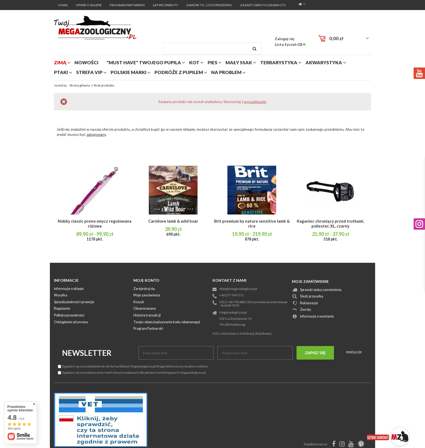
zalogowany (96, 134)
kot (194, 62)
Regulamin (62, 309)
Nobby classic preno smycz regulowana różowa (94, 223)
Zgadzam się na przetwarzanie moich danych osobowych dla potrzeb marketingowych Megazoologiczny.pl (132, 372)
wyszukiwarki (255, 101)
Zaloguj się (284, 38)
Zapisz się (315, 353)
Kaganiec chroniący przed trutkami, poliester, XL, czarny (330, 223)
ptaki (61, 72)
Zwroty (305, 310)
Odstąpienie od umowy (71, 322)
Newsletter (86, 352)
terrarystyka (278, 62)
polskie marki (128, 72)
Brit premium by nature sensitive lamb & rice (252, 223)
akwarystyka (323, 62)
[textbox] (212, 49)
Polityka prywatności (69, 315)
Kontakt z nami (229, 280)
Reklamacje (309, 303)
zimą (60, 62)
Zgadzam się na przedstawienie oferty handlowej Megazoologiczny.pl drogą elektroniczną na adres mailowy (133, 366)
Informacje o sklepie (69, 289)
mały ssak (239, 62)
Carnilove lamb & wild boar (173, 221)
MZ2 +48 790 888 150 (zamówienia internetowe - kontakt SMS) (253, 304)
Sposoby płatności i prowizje (74, 302)
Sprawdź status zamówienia (321, 290)
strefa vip (89, 72)
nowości (86, 62)
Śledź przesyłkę (311, 296)
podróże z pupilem (178, 72)
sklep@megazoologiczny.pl (238, 289)
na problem (226, 72)
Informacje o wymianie (317, 316)
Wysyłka (60, 295)
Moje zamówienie (310, 281)
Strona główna (79, 85)
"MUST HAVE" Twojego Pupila (144, 62)
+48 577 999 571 (231, 295)
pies (212, 62)
